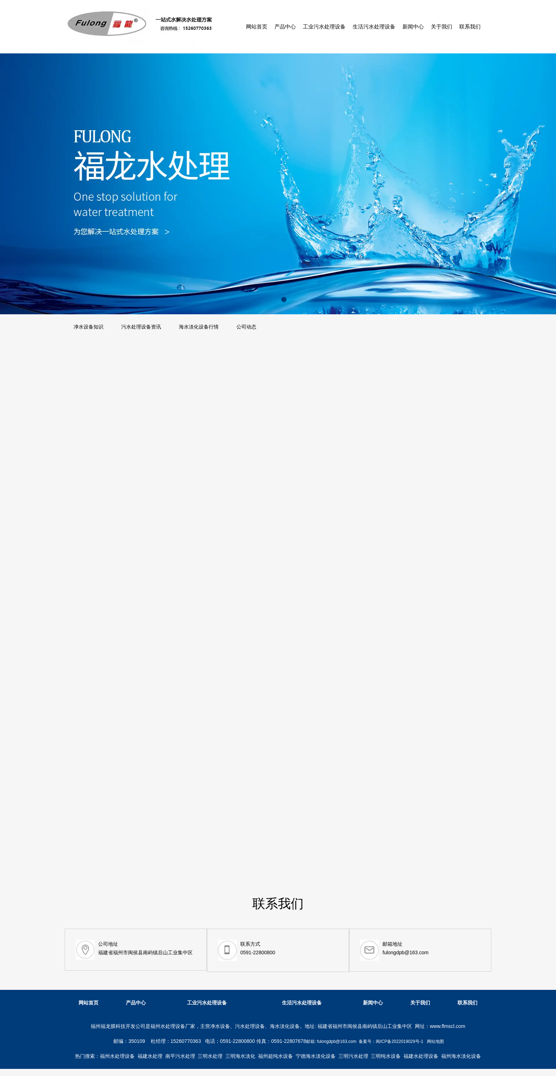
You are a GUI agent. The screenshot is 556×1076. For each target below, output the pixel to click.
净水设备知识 (88, 327)
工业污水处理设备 (324, 26)
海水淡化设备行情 (199, 327)
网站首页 (256, 26)
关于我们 (441, 26)
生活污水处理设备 (374, 26)
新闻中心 (413, 26)
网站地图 (435, 1041)
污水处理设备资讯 (141, 327)
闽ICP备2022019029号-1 (399, 1041)
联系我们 (470, 26)
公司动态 (246, 327)
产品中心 (285, 26)
